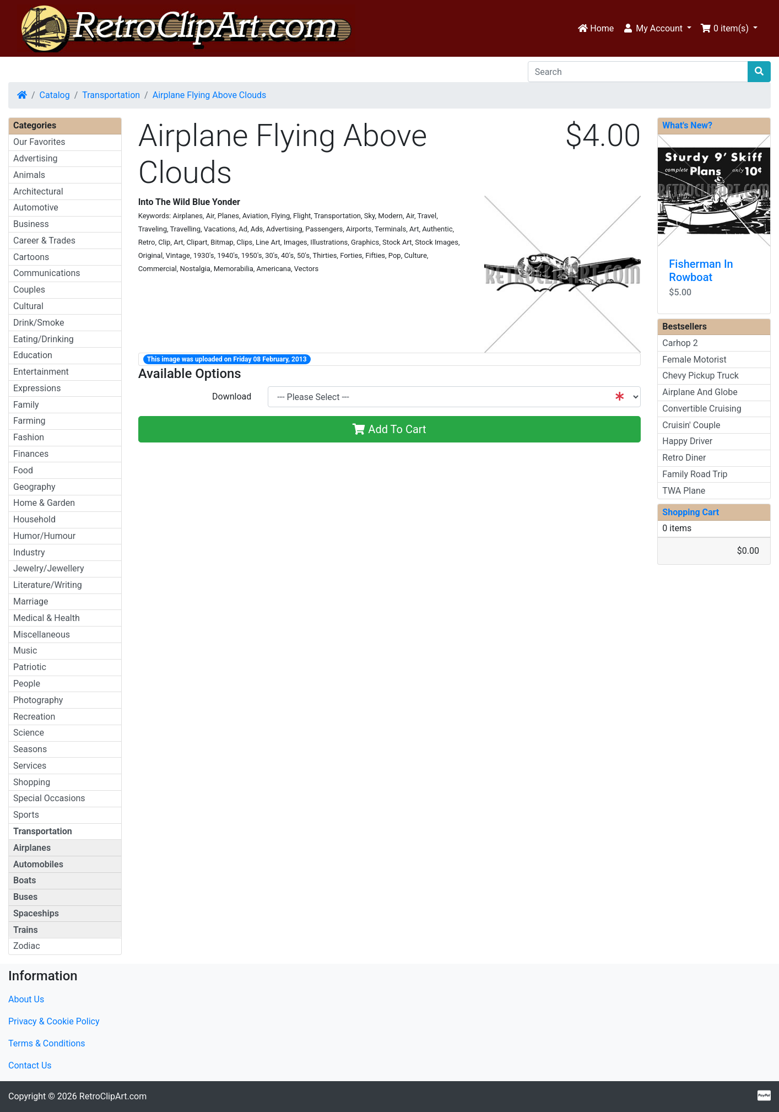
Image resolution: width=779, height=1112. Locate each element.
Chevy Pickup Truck (700, 375)
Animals (29, 175)
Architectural (38, 191)
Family (26, 405)
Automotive (35, 207)
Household (34, 519)
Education (32, 355)
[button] (657, 29)
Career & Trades (44, 240)
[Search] (638, 71)
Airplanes (32, 848)
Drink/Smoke (38, 322)
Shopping (31, 782)
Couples (29, 289)
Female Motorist (694, 359)
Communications (46, 273)
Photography (38, 700)
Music (25, 650)
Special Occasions (49, 798)
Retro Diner (684, 457)
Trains (25, 930)
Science (28, 732)
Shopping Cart (690, 512)
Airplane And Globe (699, 392)
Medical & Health (46, 618)
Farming (29, 420)
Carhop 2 (679, 343)
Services (29, 765)
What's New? (687, 125)
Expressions (37, 388)
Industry (29, 552)
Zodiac (26, 946)
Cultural (28, 306)
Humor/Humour (44, 536)
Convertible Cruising (701, 408)
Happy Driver (687, 441)
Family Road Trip (694, 474)
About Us (26, 999)
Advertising (35, 158)
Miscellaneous (41, 634)
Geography (34, 487)
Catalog (55, 95)
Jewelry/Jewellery (48, 568)
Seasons (30, 749)
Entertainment (41, 371)
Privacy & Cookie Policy (54, 1021)
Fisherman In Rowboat (701, 270)
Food (23, 470)
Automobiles (38, 864)
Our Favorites (39, 142)
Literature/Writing (47, 585)
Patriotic (29, 667)
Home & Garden (44, 503)
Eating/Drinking (43, 339)
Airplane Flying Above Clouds (210, 95)
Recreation (34, 716)
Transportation (111, 95)
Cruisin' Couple (691, 425)
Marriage (30, 601)
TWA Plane (683, 490)
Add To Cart (389, 429)
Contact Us (30, 1065)
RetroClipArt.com (113, 1096)
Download (231, 396)
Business (31, 224)
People (26, 683)
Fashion (28, 437)
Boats (24, 880)
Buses (25, 897)
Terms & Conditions (46, 1043)
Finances (30, 454)
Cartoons (31, 257)
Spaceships (36, 913)
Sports (26, 814)
